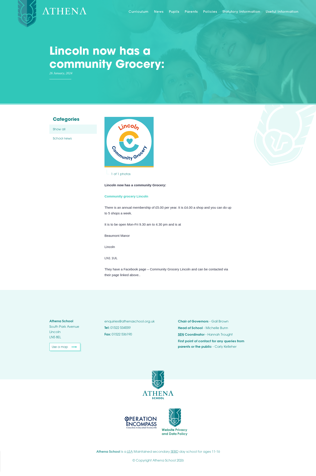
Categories (66, 119)
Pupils (174, 11)
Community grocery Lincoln (126, 196)
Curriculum (139, 11)
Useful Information (282, 11)
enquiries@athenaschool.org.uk (129, 321)
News (158, 11)
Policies (210, 11)
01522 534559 (120, 327)
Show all (59, 129)
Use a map (60, 347)
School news (62, 138)
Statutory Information (241, 11)
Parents (191, 11)
